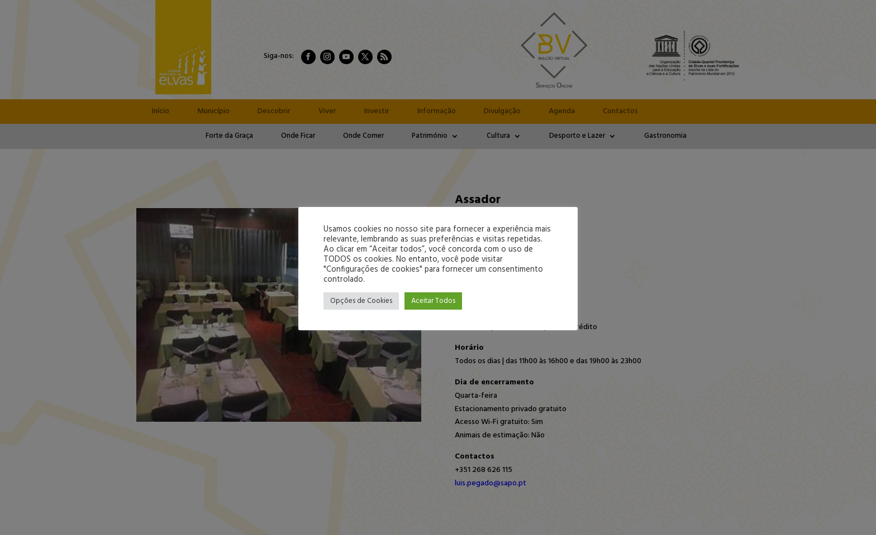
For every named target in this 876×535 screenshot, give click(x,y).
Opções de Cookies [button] (361, 301)
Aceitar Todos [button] (433, 301)
